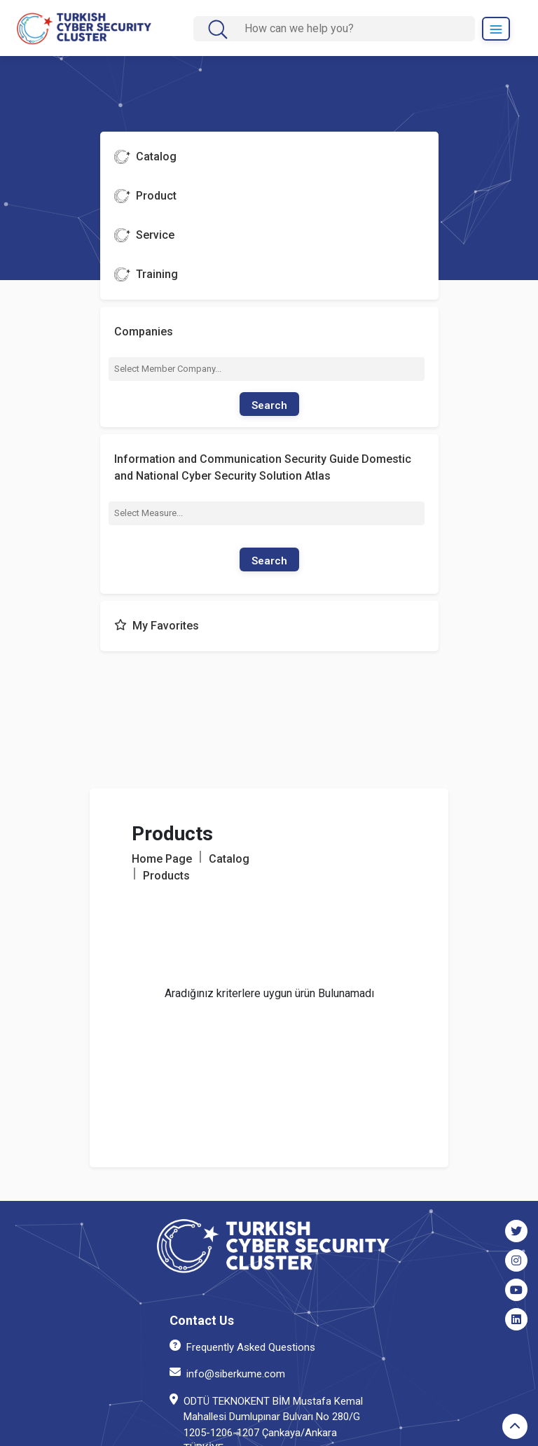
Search (269, 405)
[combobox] (266, 369)
